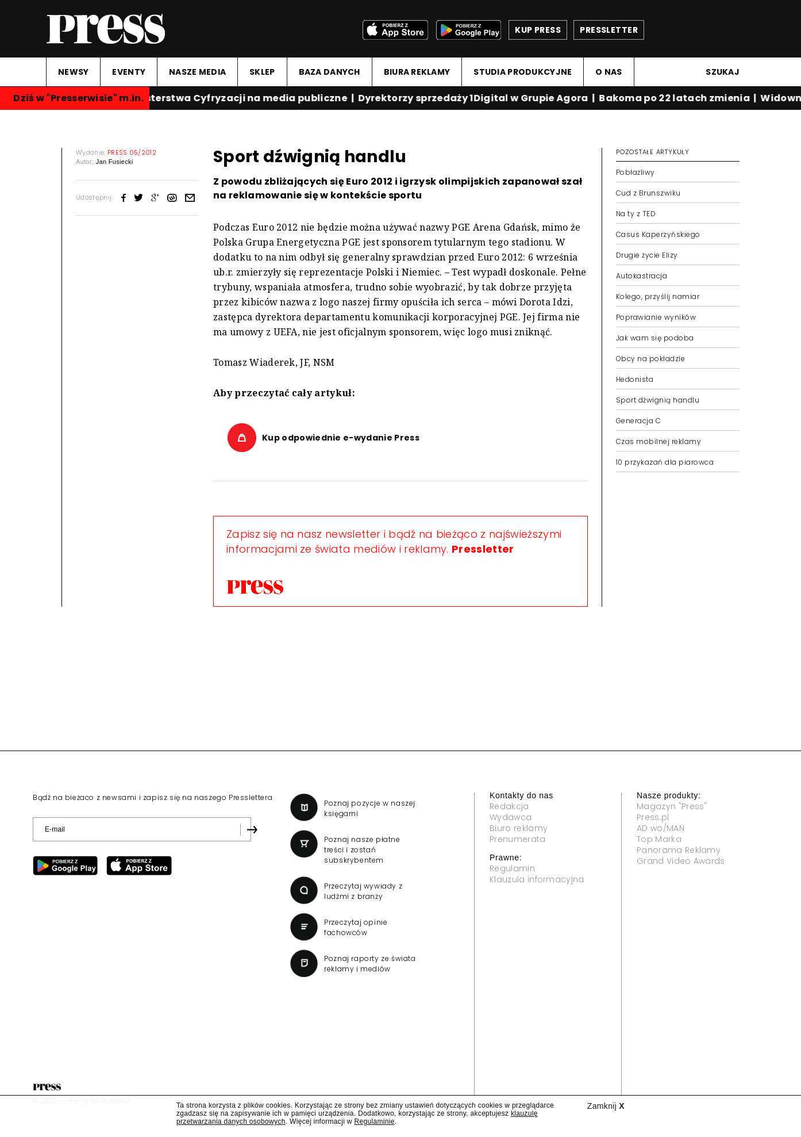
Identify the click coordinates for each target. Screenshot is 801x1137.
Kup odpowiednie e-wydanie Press (340, 437)
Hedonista (634, 379)
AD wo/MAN (660, 828)
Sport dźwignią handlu (657, 400)
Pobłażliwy (635, 172)
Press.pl (653, 817)
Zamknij (606, 1106)
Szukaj (723, 72)
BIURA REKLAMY (417, 72)
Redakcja (509, 806)
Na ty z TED (636, 214)
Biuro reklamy (519, 828)
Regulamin (512, 868)
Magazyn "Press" (672, 806)
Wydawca (511, 817)
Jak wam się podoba (655, 338)
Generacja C (638, 421)
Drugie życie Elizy (647, 255)
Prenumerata (518, 839)
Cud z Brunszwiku (648, 193)
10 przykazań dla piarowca (665, 462)
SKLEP (262, 72)
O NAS (608, 72)
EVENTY (128, 72)
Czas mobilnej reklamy (658, 441)
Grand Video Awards (681, 861)
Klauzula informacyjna (537, 879)
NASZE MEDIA (197, 72)
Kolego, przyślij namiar (657, 296)
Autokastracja (641, 276)
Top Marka (659, 839)
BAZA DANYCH (329, 72)
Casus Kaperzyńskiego (658, 234)
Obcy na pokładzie (650, 358)
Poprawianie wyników (656, 317)
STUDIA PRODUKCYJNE (522, 72)
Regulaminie (374, 1121)
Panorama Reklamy (679, 850)
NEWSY (73, 72)
